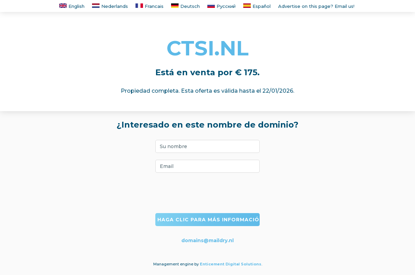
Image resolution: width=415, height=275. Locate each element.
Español (257, 6)
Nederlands (110, 6)
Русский (221, 6)
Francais (149, 6)
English (72, 6)
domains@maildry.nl (207, 240)
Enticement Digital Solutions (230, 264)
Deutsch (185, 6)
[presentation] (208, 193)
